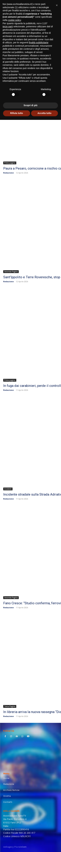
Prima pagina (9, 163)
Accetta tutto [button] (44, 113)
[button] (56, 5)
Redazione (8, 173)
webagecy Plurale (15, 846)
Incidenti (8, 489)
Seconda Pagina (11, 271)
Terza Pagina (9, 706)
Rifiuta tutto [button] (16, 113)
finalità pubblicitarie (38, 42)
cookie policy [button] (14, 20)
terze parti (8, 26)
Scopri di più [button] (30, 105)
